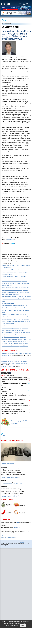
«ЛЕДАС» (22, 542)
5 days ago (21, 483)
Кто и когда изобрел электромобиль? (12, 409)
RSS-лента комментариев (7, 463)
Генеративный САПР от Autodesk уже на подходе (15, 270)
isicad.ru (17, 522)
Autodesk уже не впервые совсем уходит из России (15, 328)
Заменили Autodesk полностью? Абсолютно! (13, 330)
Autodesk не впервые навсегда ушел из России (14, 325)
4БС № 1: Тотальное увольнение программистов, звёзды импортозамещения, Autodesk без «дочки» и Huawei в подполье (15, 283)
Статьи (5, 20)
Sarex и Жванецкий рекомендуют (8, 477)
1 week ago (15, 496)
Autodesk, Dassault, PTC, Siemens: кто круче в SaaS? (15, 319)
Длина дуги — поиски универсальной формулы (14, 377)
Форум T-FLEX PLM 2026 (7, 366)
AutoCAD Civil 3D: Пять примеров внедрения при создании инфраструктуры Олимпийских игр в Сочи (15, 395)
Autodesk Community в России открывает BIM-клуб (15, 346)
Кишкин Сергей (4, 467)
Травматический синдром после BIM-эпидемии (14, 383)
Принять (23, 625)
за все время (10, 375)
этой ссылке (10, 239)
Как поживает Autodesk (8, 303)
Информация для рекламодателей (8, 537)
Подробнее (3, 535)
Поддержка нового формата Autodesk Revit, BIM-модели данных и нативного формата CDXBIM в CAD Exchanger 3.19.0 (16, 299)
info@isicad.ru (16, 527)
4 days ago (17, 477)
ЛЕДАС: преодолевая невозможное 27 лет (9, 483)
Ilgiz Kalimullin (3, 480)
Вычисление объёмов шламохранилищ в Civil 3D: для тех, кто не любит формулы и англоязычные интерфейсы (15, 405)
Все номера (4, 430)
